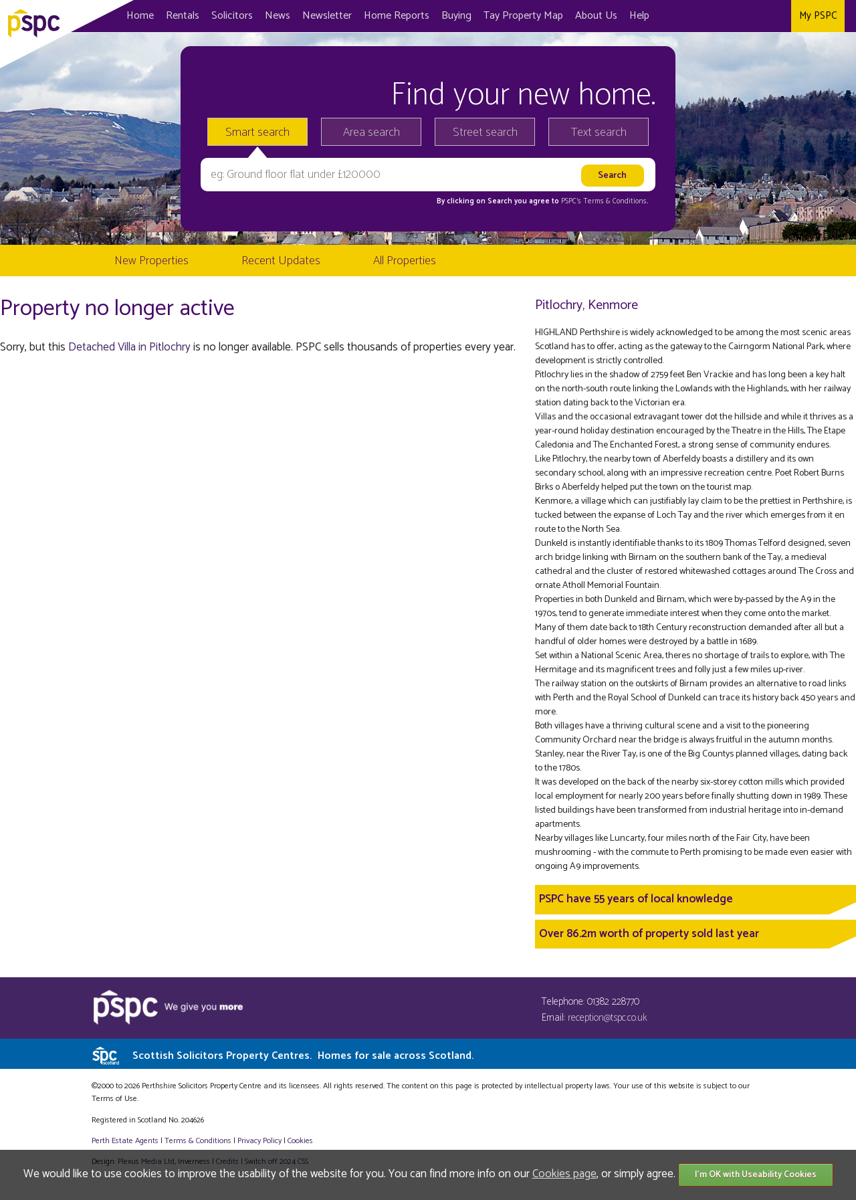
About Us (596, 16)
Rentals (182, 16)
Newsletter (327, 16)
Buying (456, 16)
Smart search (257, 132)
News (277, 16)
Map (523, 16)
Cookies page (564, 1174)
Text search (599, 132)
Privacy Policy (259, 1140)
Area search (371, 132)
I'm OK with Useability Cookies (756, 1175)
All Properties (404, 261)
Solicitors (232, 16)
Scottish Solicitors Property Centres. (302, 1056)
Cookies (300, 1140)
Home (140, 16)
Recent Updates (280, 261)
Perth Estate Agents (125, 1140)
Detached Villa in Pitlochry (129, 347)
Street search (485, 132)
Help (639, 16)
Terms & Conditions (198, 1140)
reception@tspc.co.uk (607, 1017)
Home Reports (396, 16)
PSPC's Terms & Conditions (604, 201)
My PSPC (818, 15)
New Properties (151, 261)
